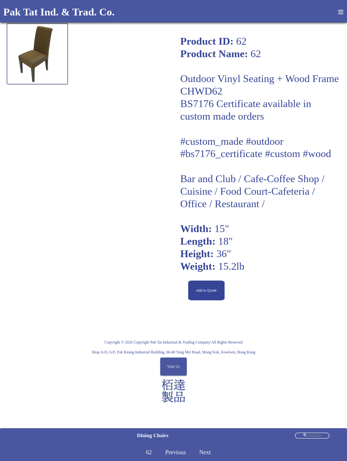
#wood (317, 153)
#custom (282, 153)
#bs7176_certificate (221, 153)
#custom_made (211, 141)
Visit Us (173, 367)
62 (149, 452)
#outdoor (264, 141)
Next (205, 452)
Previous (175, 452)
